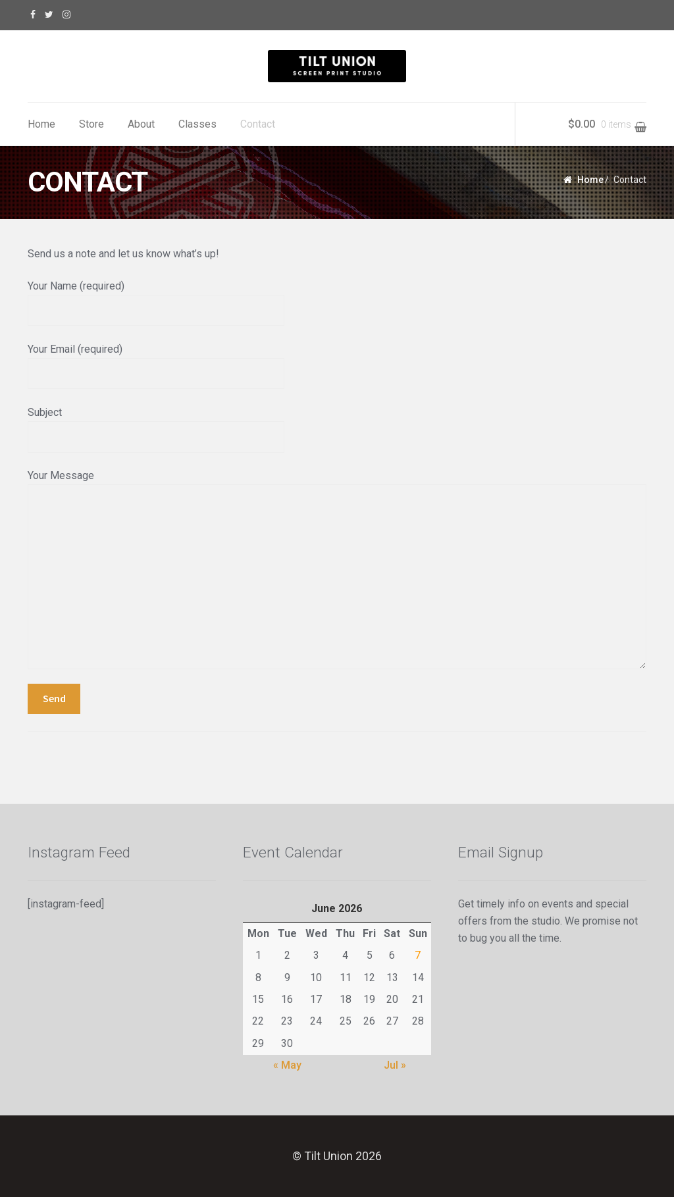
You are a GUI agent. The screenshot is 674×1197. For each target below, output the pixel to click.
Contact (257, 124)
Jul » (395, 1065)
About (141, 124)
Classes (197, 124)
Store (91, 124)
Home (41, 124)
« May (287, 1065)
